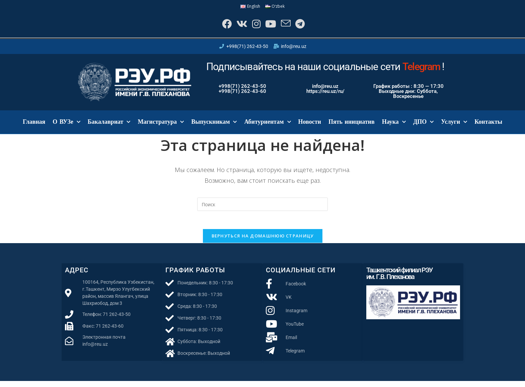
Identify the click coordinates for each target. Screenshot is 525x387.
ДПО (423, 125)
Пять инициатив (351, 125)
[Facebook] (221, 25)
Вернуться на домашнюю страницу (263, 242)
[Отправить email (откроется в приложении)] (288, 25)
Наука (394, 125)
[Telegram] (304, 25)
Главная (34, 125)
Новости (309, 125)
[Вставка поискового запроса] (262, 208)
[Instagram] (254, 25)
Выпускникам (214, 125)
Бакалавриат (109, 125)
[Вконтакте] (238, 25)
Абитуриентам (267, 125)
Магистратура (161, 125)
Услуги (454, 125)
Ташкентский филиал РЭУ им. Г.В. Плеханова (399, 279)
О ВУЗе (66, 125)
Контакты (488, 125)
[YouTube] (271, 25)
